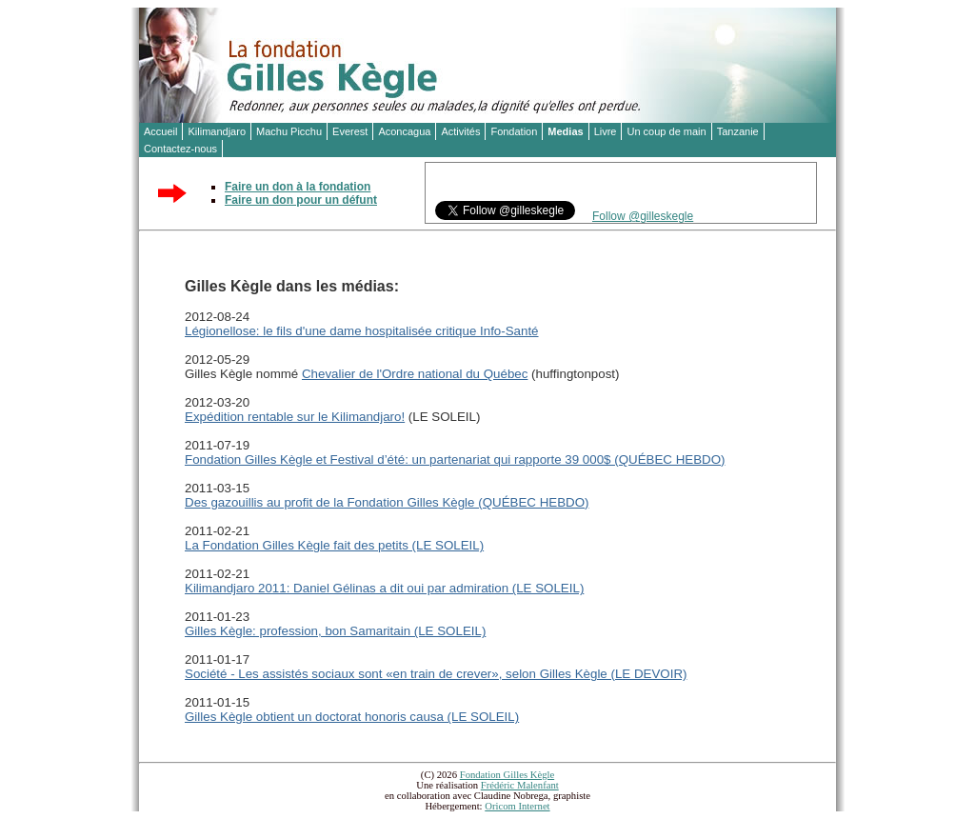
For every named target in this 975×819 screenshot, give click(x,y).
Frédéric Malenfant (520, 785)
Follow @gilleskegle (642, 216)
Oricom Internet (517, 806)
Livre (605, 131)
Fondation (513, 131)
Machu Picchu (289, 131)
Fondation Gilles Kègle (507, 774)
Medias (565, 131)
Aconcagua (404, 131)
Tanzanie (738, 131)
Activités (460, 131)
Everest (350, 131)
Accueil (160, 131)
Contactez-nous (180, 148)
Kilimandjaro (217, 131)
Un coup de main (666, 131)
